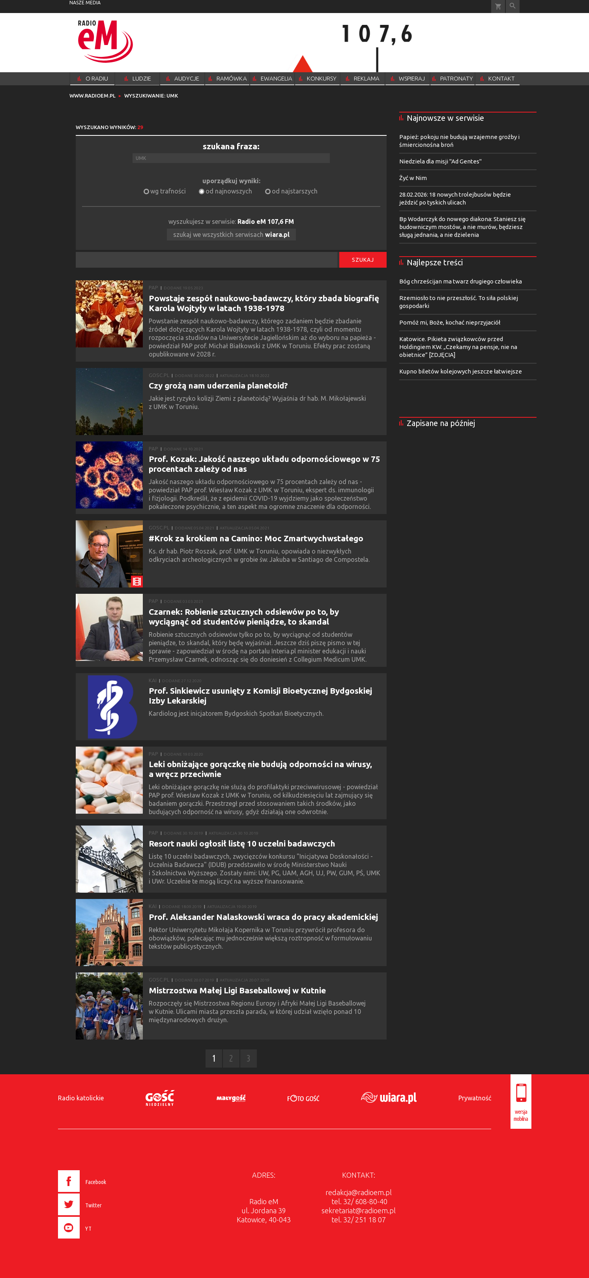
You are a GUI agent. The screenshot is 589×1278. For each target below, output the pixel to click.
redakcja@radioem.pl (358, 1192)
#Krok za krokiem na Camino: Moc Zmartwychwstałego (256, 538)
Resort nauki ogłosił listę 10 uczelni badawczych (242, 843)
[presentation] (98, 1239)
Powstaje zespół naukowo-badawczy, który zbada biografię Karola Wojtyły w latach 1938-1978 (264, 303)
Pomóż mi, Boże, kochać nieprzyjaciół (449, 322)
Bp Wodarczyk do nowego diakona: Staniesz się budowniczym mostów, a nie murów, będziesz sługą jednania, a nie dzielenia (462, 227)
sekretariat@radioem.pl (359, 1210)
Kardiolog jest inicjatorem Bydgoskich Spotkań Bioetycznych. (238, 713)
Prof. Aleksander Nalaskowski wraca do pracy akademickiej (263, 916)
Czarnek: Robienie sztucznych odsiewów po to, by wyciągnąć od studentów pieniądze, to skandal (244, 616)
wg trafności (168, 191)
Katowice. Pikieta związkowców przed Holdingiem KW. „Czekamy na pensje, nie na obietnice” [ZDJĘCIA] (458, 347)
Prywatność (474, 1098)
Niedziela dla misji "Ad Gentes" (440, 161)
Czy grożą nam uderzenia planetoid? (218, 385)
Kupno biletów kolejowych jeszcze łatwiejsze (460, 371)
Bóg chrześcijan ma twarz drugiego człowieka (460, 281)
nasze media (85, 2)
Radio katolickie (81, 1098)
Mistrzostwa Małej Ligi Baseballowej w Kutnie (237, 990)
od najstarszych (295, 191)
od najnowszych (229, 191)
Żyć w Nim (413, 178)
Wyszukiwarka (513, 6)
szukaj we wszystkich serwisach (231, 234)
